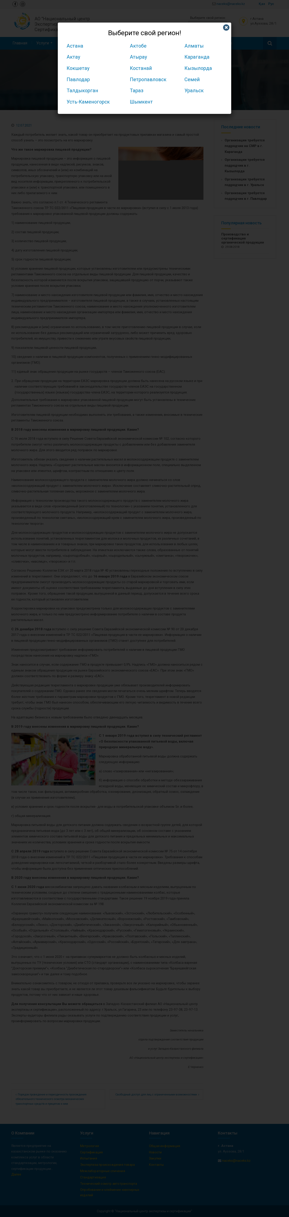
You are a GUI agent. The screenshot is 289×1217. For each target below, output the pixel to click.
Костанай (141, 68)
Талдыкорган (82, 90)
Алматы (194, 46)
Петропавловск (148, 79)
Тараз (136, 90)
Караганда (197, 57)
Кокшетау (78, 68)
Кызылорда (198, 68)
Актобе (138, 46)
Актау (73, 57)
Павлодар (78, 79)
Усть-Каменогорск (88, 102)
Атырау (138, 57)
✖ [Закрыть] (226, 27)
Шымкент (141, 102)
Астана (75, 46)
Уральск (194, 90)
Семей (192, 79)
